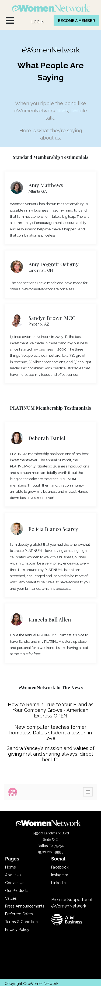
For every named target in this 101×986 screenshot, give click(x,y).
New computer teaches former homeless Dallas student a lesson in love (50, 732)
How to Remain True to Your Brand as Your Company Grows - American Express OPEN (50, 710)
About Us (13, 875)
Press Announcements (24, 906)
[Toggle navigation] (88, 791)
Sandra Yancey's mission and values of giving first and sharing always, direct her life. (51, 753)
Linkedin (58, 883)
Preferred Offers (19, 914)
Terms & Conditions (22, 922)
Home (10, 867)
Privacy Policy (17, 929)
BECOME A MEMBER (76, 21)
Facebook (59, 867)
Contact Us (14, 883)
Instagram (59, 875)
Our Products (16, 890)
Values (11, 898)
